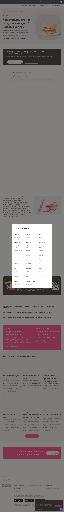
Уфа (15, 268)
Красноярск (28, 237)
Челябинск (16, 252)
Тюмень (40, 271)
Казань (15, 247)
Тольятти (16, 276)
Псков (40, 245)
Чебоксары (41, 276)
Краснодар (16, 234)
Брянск (27, 247)
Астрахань (28, 242)
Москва (15, 232)
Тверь (40, 263)
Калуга (27, 260)
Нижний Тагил (17, 242)
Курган (27, 271)
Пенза (40, 239)
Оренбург (41, 237)
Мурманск (28, 279)
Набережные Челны (30, 281)
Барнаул (28, 245)
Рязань (40, 247)
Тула (40, 268)
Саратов (28, 232)
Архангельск (29, 239)
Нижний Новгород (18, 250)
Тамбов (40, 260)
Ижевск (27, 252)
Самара (15, 271)
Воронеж (28, 234)
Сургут (40, 258)
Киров (27, 266)
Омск (15, 255)
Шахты (15, 266)
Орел (40, 234)
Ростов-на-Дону (17, 260)
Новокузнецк (29, 284)
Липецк (28, 276)
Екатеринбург (17, 239)
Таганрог (16, 263)
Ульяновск (16, 279)
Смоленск (41, 250)
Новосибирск (17, 245)
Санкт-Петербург (18, 237)
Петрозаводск (42, 242)
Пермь (15, 281)
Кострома (28, 268)
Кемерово (28, 263)
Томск (40, 266)
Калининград (29, 258)
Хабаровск (41, 273)
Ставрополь (41, 255)
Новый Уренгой (42, 232)
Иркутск (28, 255)
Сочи (40, 252)
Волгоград (16, 284)
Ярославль (41, 279)
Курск (27, 273)
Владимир (16, 258)
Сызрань (16, 273)
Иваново (28, 250)
